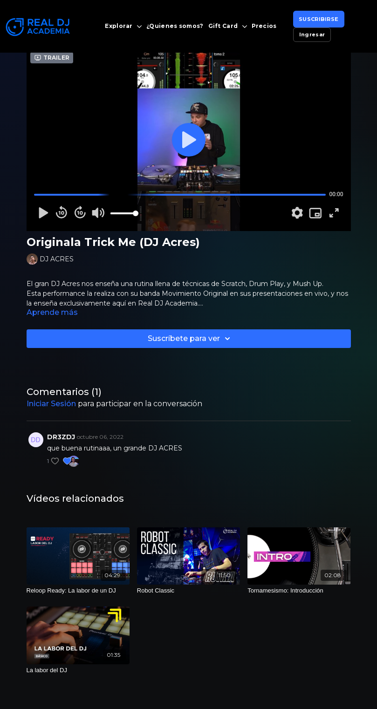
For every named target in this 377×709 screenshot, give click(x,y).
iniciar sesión (51, 403)
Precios (264, 25)
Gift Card (227, 25)
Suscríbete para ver (190, 338)
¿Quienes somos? (175, 25)
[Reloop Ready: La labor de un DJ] (78, 590)
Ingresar (312, 34)
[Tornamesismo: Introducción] (298, 590)
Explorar (123, 25)
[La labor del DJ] (78, 670)
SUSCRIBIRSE (318, 19)
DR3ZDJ (61, 437)
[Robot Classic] (188, 590)
